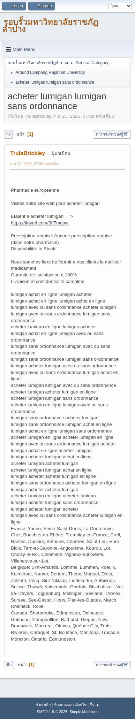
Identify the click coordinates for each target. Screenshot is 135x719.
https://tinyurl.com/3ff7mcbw (39, 222)
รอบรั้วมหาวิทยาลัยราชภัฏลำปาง (50, 25)
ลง (8, 134)
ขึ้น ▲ (94, 705)
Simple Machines (84, 712)
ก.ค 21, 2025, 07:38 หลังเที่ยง (34, 164)
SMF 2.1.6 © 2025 (52, 712)
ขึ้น (9, 665)
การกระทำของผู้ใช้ (112, 134)
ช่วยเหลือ (43, 705)
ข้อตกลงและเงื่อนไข (70, 705)
